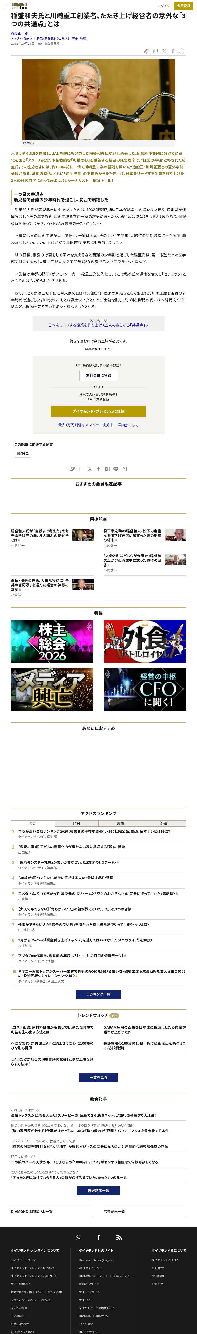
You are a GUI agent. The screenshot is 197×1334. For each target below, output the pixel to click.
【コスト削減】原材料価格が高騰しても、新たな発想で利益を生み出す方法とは (52, 1029)
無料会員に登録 (98, 375)
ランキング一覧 (98, 994)
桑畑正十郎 (19, 33)
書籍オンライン (89, 1284)
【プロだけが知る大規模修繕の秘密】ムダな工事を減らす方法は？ (52, 1061)
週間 (120, 823)
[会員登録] (183, 6)
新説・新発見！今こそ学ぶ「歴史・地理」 (62, 38)
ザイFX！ (84, 1300)
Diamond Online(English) (97, 1260)
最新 (33, 823)
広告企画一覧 (114, 1211)
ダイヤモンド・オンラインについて (35, 1250)
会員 (164, 823)
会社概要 (158, 1268)
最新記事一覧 (98, 1191)
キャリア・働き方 (22, 38)
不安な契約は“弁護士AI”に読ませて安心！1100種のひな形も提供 (52, 1045)
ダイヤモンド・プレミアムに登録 (98, 411)
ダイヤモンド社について (169, 1250)
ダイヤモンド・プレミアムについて (33, 1268)
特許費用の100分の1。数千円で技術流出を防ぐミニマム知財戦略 (145, 1045)
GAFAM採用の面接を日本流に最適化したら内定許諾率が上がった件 (145, 1029)
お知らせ (157, 1284)
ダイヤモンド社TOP (165, 1260)
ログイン (163, 6)
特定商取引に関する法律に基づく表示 (36, 1292)
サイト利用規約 (21, 1284)
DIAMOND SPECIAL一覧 (32, 1211)
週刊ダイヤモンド (90, 1268)
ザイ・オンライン (89, 1292)
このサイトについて (23, 1260)
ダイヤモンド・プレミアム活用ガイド (34, 1276)
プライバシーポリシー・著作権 (31, 1300)
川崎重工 (23, 453)
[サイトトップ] (18, 6)
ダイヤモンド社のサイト (96, 1250)
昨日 (76, 823)
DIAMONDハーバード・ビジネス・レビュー (107, 1276)
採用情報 (158, 1276)
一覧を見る (98, 1078)
